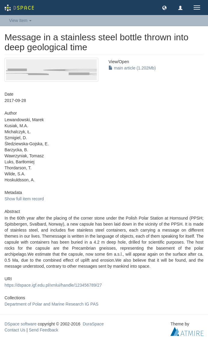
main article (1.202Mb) (132, 68)
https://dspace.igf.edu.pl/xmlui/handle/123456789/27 (53, 285)
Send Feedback (43, 330)
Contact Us (15, 330)
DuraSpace (93, 324)
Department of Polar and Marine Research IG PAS (52, 304)
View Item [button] (20, 20)
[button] (164, 7)
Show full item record (24, 198)
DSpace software (21, 324)
